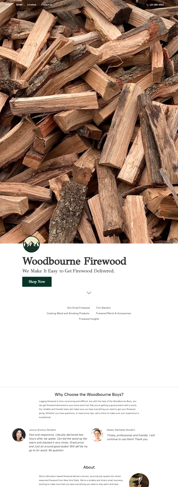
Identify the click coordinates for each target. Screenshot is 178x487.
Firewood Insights (89, 318)
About (19, 4)
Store (8, 4)
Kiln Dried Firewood (78, 307)
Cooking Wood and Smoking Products (68, 313)
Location (31, 4)
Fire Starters (103, 307)
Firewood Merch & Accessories (113, 313)
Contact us (46, 4)
